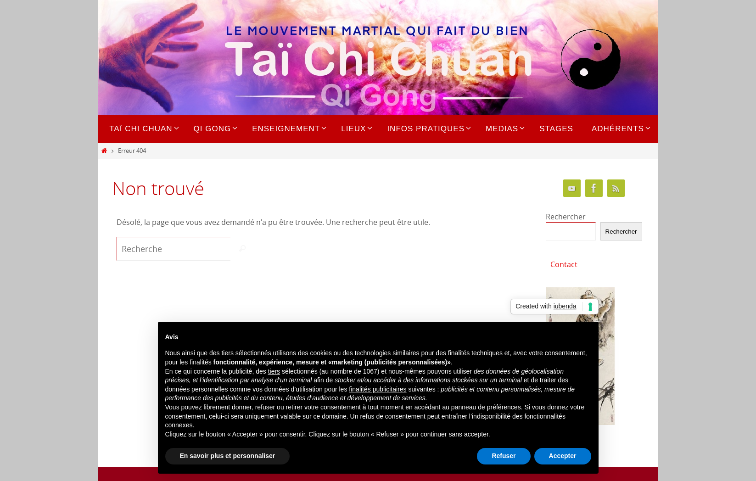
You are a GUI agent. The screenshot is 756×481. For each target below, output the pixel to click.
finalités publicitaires (377, 389)
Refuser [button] (503, 455)
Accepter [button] (563, 455)
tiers (274, 371)
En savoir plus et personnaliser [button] (227, 455)
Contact (563, 264)
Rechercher (566, 217)
